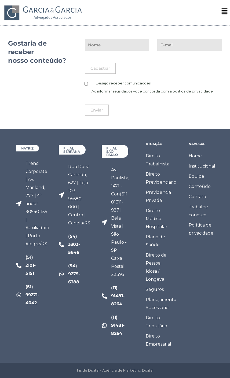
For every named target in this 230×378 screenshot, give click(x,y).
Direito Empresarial (158, 340)
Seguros (155, 289)
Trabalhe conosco (198, 210)
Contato (197, 196)
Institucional (202, 166)
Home (195, 155)
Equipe (196, 176)
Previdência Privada (158, 196)
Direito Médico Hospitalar (156, 218)
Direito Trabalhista (157, 159)
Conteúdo (200, 186)
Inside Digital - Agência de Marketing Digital (115, 370)
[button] (224, 12)
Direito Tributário (156, 321)
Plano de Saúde (155, 240)
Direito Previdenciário (160, 178)
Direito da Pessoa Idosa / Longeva (156, 267)
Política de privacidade (201, 229)
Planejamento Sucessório (160, 303)
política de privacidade (193, 91)
